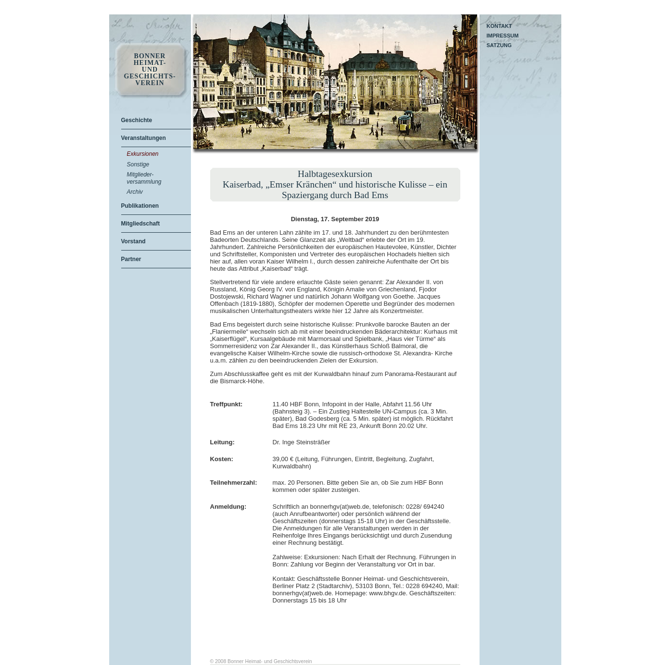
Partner (131, 259)
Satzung (499, 45)
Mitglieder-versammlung (144, 178)
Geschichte (136, 120)
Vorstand (133, 241)
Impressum (503, 35)
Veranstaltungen (143, 138)
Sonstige (138, 164)
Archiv (135, 191)
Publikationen (140, 205)
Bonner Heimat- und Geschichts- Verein (150, 70)
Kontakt (499, 26)
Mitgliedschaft (140, 223)
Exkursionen (143, 154)
